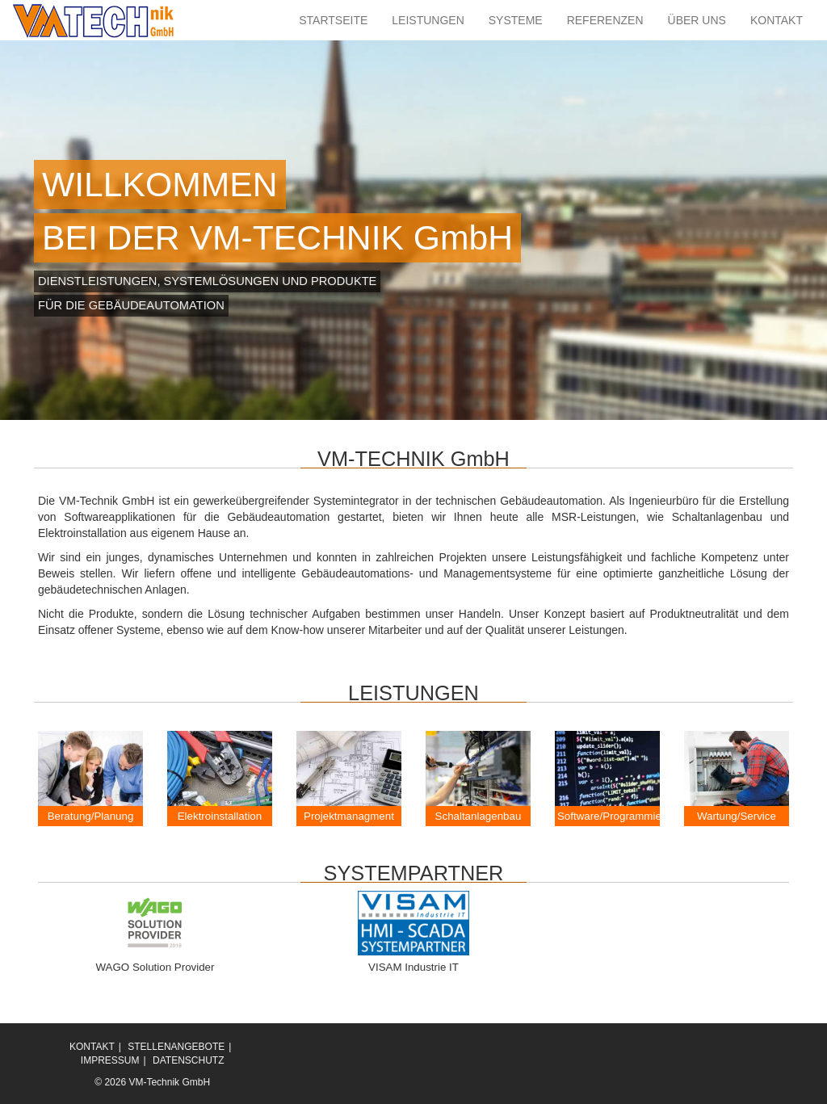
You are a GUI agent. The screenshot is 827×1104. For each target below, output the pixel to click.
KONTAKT (776, 20)
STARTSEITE (333, 20)
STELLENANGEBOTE (176, 1046)
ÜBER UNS (697, 20)
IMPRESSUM (110, 1060)
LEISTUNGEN (428, 20)
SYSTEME (516, 20)
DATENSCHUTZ (188, 1060)
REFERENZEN (605, 20)
